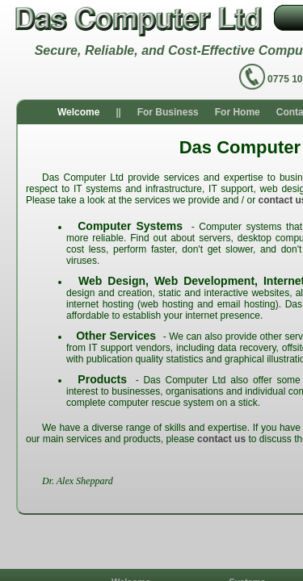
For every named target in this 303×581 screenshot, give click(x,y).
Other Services (116, 335)
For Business (168, 112)
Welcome (78, 112)
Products (102, 379)
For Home (237, 112)
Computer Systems (130, 225)
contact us (221, 439)
